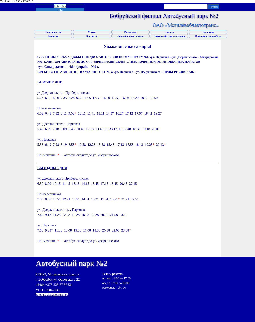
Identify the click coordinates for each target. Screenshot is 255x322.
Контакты (91, 36)
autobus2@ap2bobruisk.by (52, 294)
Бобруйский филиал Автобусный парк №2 (163, 16)
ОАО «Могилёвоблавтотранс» (186, 25)
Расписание (130, 32)
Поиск (214, 6)
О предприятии (53, 32)
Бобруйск (60, 6)
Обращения (208, 32)
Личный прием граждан (130, 36)
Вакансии (53, 36)
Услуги (91, 32)
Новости (169, 32)
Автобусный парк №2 (71, 263)
